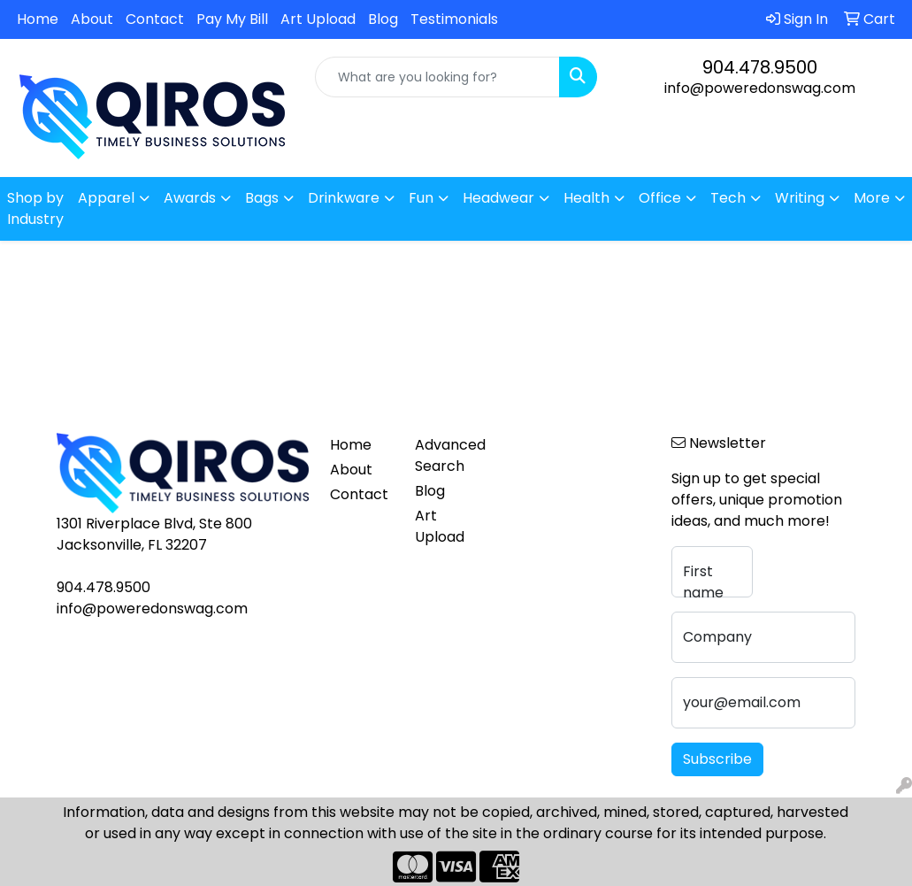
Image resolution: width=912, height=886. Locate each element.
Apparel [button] (106, 198)
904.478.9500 (759, 67)
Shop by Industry (35, 208)
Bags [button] (262, 198)
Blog (383, 19)
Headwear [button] (498, 198)
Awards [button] (190, 198)
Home (37, 19)
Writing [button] (799, 198)
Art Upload (318, 19)
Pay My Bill (232, 19)
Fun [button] (421, 198)
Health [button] (586, 198)
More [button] (872, 198)
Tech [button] (728, 198)
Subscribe (717, 759)
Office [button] (660, 198)
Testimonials (454, 19)
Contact (155, 19)
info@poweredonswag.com (759, 88)
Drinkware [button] (343, 198)
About (92, 19)
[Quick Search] (438, 77)
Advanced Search (447, 455)
